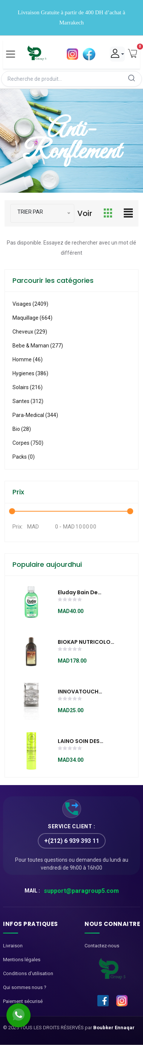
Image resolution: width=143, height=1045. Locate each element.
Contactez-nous (102, 945)
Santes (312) (27, 401)
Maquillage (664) (32, 318)
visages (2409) (30, 304)
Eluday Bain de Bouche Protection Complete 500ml (84, 593)
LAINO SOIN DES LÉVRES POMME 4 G (83, 741)
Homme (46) (27, 359)
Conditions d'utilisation (28, 973)
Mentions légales (21, 959)
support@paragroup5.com (81, 890)
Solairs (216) (27, 387)
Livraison (13, 945)
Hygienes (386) (30, 373)
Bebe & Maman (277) (37, 346)
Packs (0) (23, 457)
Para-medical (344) (35, 415)
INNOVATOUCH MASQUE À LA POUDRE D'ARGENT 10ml (83, 692)
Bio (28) (21, 429)
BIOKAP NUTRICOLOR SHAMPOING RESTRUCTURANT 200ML (86, 642)
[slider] (70, 600)
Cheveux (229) (29, 332)
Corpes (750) (27, 443)
